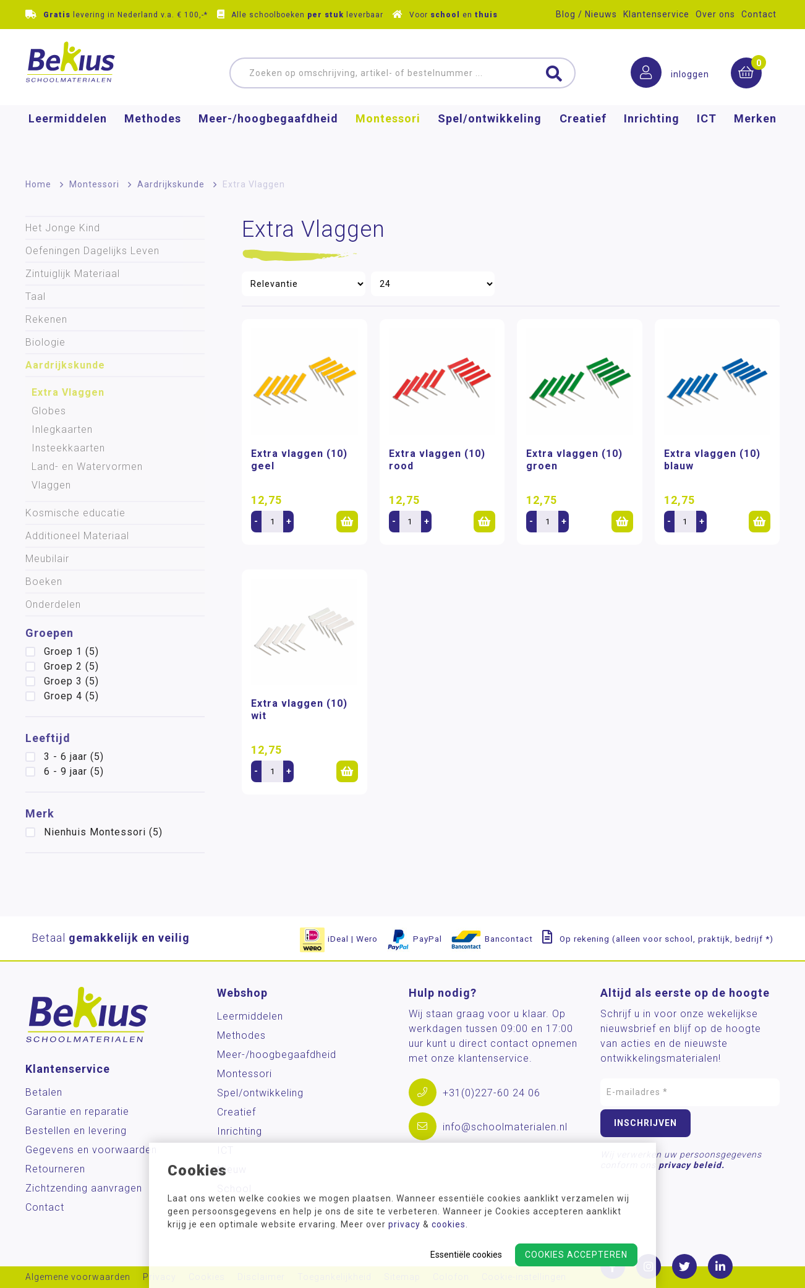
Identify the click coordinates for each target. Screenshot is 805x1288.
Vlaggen (51, 485)
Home (38, 184)
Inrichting (651, 139)
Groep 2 (71, 666)
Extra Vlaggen (68, 392)
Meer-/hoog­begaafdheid (268, 139)
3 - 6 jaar (74, 756)
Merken (755, 139)
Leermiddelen (67, 139)
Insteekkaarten (68, 448)
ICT (707, 139)
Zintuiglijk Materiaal (72, 273)
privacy (404, 1224)
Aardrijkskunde (171, 184)
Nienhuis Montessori (103, 832)
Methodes (152, 139)
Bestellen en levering (76, 1131)
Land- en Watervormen (87, 466)
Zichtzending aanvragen (83, 1188)
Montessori (388, 139)
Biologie (45, 342)
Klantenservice (656, 14)
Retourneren (55, 1169)
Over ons (715, 14)
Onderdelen (53, 604)
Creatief (583, 139)
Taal (35, 296)
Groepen (49, 632)
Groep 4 (71, 696)
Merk (39, 813)
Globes (49, 411)
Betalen (43, 1092)
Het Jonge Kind (62, 228)
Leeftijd (47, 737)
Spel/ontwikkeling (490, 139)
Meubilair (47, 559)
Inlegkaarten (62, 429)
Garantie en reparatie (77, 1111)
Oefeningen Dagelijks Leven (92, 251)
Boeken (43, 581)
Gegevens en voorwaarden (91, 1150)
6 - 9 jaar (74, 771)
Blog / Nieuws (586, 14)
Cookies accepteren (576, 1255)
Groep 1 (71, 651)
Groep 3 (71, 681)
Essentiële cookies (466, 1255)
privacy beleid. (691, 1165)
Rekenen (46, 319)
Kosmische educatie (75, 513)
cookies (449, 1224)
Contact (759, 14)
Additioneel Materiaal (77, 536)
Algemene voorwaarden (77, 1277)
